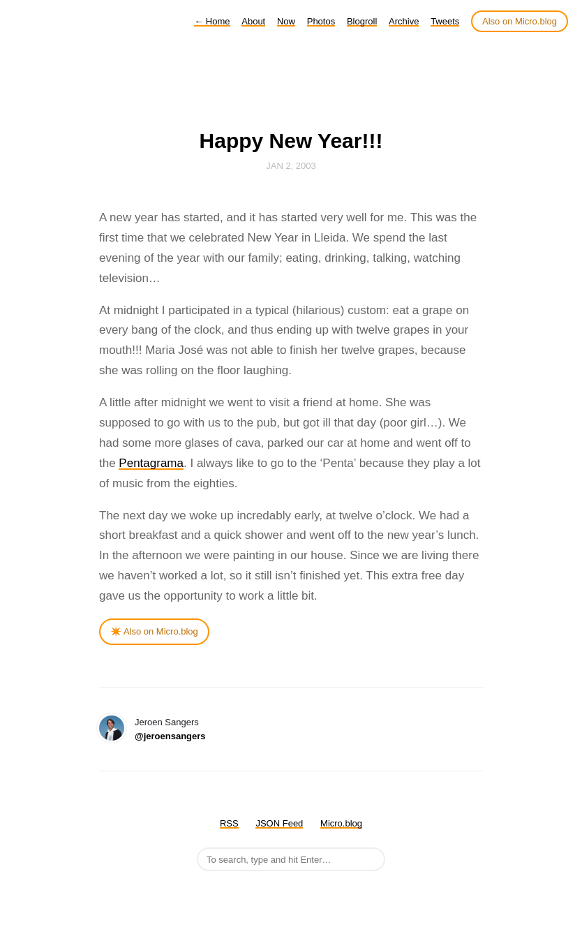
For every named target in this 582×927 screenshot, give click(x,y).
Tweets (445, 21)
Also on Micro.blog (519, 21)
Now (286, 21)
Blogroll (362, 21)
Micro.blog (341, 823)
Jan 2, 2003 (291, 166)
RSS (229, 823)
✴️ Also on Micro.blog (154, 631)
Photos (321, 21)
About (253, 21)
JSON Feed (279, 823)
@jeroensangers (170, 736)
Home (212, 21)
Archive (404, 21)
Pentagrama (151, 463)
